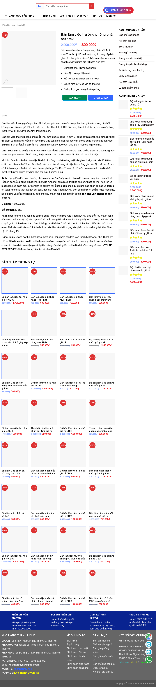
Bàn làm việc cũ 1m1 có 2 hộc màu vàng (72, 384)
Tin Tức (97, 15)
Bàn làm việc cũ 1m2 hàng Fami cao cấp (42, 557)
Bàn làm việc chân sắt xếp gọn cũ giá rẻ (101, 514)
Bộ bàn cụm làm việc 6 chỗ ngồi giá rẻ (101, 341)
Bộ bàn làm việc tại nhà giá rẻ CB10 (43, 384)
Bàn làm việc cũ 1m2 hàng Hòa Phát (42, 341)
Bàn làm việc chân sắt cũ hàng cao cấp (13, 472)
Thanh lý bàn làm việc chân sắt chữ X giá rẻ (101, 429)
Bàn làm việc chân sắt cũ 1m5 (13, 514)
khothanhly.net (23, 668)
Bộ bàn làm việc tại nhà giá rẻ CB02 (101, 557)
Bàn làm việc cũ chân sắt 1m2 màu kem (42, 514)
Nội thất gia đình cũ (103, 671)
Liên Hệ (111, 15)
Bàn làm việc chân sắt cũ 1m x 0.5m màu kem (43, 472)
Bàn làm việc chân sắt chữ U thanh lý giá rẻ (43, 599)
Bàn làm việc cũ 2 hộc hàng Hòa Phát (42, 298)
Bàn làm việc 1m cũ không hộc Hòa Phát (13, 599)
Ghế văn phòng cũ (102, 644)
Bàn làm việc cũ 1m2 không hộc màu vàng (100, 298)
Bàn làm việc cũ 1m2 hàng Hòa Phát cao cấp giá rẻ (14, 385)
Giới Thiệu (66, 15)
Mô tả (4, 116)
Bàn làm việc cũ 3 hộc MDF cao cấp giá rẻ (101, 599)
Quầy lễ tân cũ (100, 667)
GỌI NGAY (75, 97)
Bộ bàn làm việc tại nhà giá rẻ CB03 (72, 429)
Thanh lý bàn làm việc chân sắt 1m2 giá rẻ (42, 429)
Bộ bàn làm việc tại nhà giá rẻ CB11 (72, 472)
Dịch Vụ (83, 15)
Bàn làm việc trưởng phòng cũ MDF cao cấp (72, 557)
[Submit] (91, 6)
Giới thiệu (72, 640)
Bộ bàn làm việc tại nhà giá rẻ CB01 (14, 429)
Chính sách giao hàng (78, 663)
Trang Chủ (49, 15)
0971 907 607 (121, 10)
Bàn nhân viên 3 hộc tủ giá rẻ (72, 341)
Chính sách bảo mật (77, 648)
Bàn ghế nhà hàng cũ (104, 663)
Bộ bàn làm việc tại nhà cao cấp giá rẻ (101, 384)
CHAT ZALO (101, 97)
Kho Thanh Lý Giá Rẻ (26, 672)
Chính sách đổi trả (76, 652)
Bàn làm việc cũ (18, 241)
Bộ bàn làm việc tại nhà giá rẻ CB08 (72, 514)
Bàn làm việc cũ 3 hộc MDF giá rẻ (71, 298)
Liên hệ (133, 662)
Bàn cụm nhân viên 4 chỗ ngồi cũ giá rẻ (100, 472)
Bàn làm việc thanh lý (13, 25)
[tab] (4, 116)
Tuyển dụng (73, 644)
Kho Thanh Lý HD (71, 54)
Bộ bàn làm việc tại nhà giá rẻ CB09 (14, 298)
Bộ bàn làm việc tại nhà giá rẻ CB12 (72, 599)
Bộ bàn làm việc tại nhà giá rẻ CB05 (14, 557)
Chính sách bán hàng (78, 667)
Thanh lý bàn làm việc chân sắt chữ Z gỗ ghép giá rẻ (15, 342)
